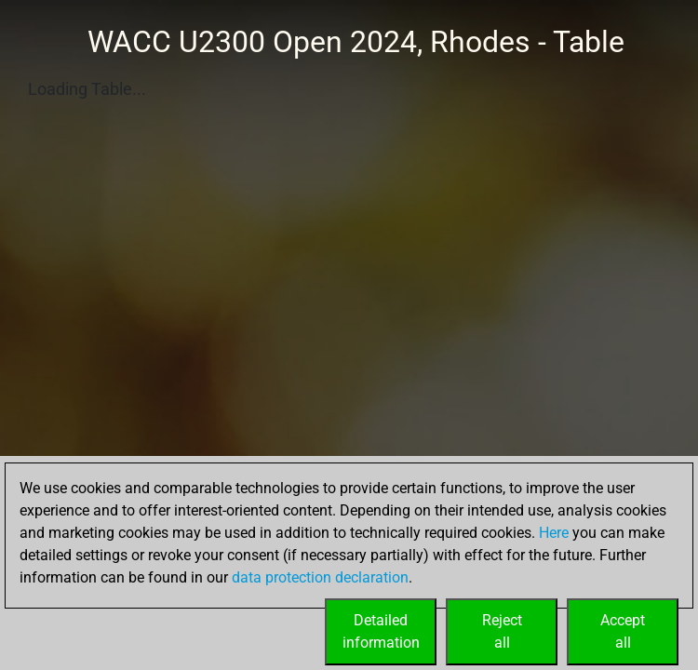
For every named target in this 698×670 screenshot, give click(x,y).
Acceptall (622, 631)
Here (554, 533)
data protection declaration (320, 577)
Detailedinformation (381, 631)
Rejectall (502, 631)
